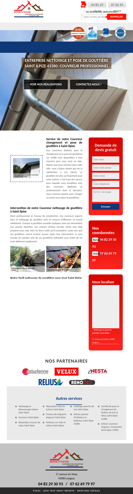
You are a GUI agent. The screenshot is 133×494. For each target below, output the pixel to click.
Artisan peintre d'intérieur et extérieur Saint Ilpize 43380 (84, 419)
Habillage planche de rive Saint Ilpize (84, 408)
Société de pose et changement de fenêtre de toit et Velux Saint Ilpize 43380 (110, 412)
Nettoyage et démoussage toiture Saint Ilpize (28, 409)
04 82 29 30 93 (50, 483)
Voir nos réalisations (46, 84)
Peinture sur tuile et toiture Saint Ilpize (55, 424)
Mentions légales (88, 490)
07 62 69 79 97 (82, 483)
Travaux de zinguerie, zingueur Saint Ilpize (56, 416)
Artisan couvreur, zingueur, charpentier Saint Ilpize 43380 (111, 426)
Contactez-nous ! (88, 84)
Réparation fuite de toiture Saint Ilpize (55, 408)
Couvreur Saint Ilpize (29, 417)
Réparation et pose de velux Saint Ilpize (29, 424)
